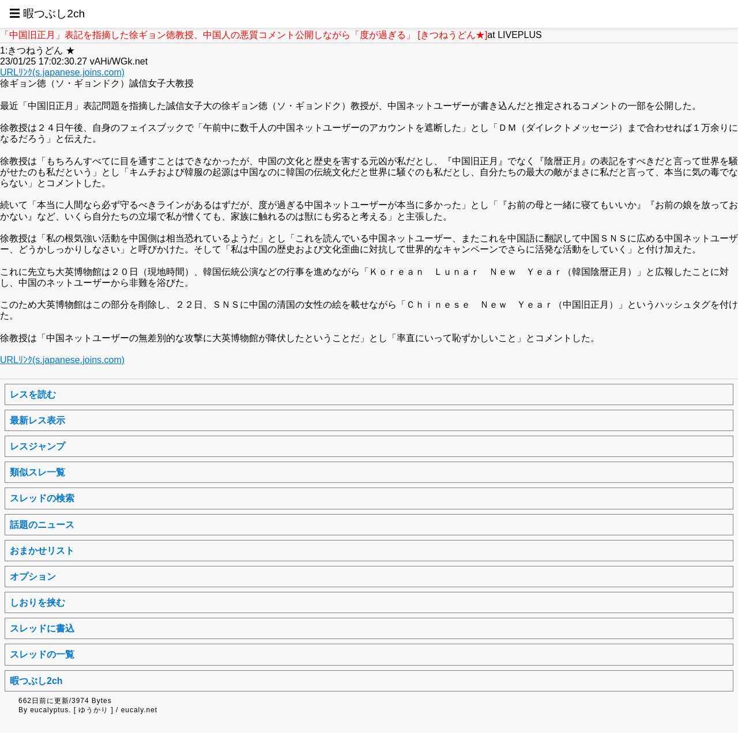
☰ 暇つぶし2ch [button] (47, 13)
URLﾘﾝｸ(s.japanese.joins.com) (62, 72)
